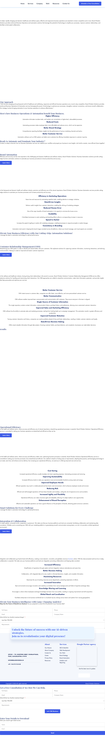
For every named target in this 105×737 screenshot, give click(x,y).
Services (30, 4)
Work (47, 4)
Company (40, 4)
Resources (56, 4)
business (70, 559)
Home (22, 4)
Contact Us (66, 4)
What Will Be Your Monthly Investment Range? (12, 617)
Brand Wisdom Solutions (92, 684)
